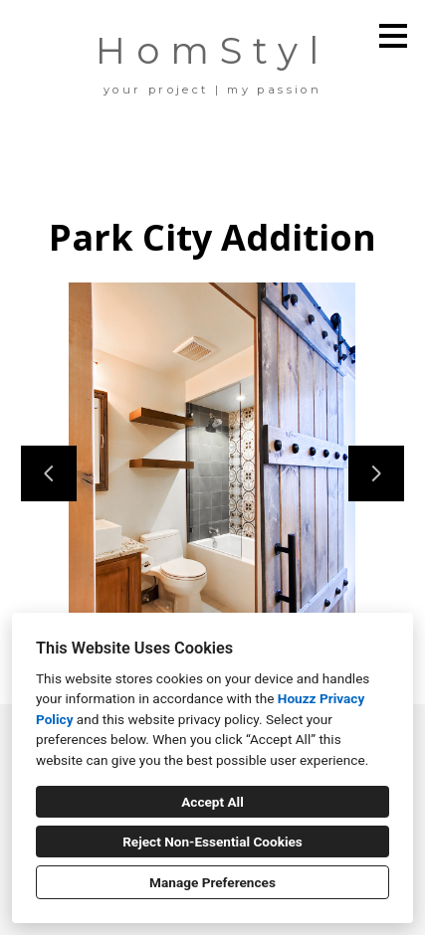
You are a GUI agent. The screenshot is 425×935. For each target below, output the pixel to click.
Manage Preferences (212, 882)
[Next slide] (376, 473)
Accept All (212, 802)
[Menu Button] (393, 36)
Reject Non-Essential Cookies (212, 841)
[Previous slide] (49, 473)
